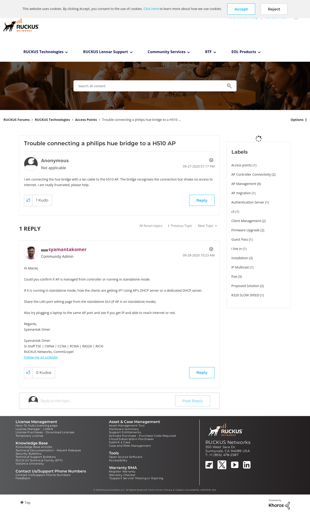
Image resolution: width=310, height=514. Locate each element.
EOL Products (243, 51)
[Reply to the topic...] (108, 400)
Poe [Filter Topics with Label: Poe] (234, 276)
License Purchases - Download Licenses (45, 432)
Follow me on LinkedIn (41, 357)
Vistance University (30, 463)
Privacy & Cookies (174, 490)
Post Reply (192, 401)
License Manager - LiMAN (34, 429)
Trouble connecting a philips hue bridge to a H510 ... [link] (141, 119)
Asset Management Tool (127, 425)
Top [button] (27, 502)
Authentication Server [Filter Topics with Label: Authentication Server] (247, 202)
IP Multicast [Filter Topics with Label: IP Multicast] (240, 267)
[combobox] (155, 85)
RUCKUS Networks (228, 442)
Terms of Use (155, 490)
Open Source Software (125, 457)
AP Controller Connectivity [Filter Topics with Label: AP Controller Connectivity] (251, 174)
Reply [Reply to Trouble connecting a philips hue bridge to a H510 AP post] (201, 200)
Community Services (166, 51)
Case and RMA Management (130, 445)
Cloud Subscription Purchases (131, 439)
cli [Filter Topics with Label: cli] (233, 211)
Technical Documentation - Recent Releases (48, 450)
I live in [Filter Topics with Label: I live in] (236, 248)
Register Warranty (122, 471)
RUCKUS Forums (16, 119)
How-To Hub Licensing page (36, 425)
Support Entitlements (125, 432)
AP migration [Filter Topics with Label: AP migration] (241, 193)
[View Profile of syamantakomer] (67, 249)
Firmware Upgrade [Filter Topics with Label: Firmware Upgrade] (245, 230)
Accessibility (118, 460)
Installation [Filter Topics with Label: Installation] (239, 258)
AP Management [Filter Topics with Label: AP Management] (244, 183)
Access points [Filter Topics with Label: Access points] (241, 165)
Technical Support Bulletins (36, 457)
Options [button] (297, 119)
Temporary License (29, 435)
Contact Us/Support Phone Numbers (43, 475)
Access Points (86, 119)
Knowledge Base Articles (34, 447)
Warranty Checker (122, 475)
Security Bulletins (28, 453)
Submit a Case (119, 442)
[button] (241, 9)
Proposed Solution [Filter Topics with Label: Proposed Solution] (245, 286)
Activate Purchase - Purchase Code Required (142, 435)
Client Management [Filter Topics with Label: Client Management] (246, 221)
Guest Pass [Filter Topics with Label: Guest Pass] (239, 239)
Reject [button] (274, 9)
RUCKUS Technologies (43, 51)
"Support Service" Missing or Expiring (136, 478)
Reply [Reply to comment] (201, 372)
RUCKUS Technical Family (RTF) (39, 460)
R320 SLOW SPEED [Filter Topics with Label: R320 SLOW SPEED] (245, 295)
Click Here (151, 8)
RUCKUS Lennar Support (105, 51)
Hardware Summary (124, 429)
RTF (208, 51)
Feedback (23, 478)
